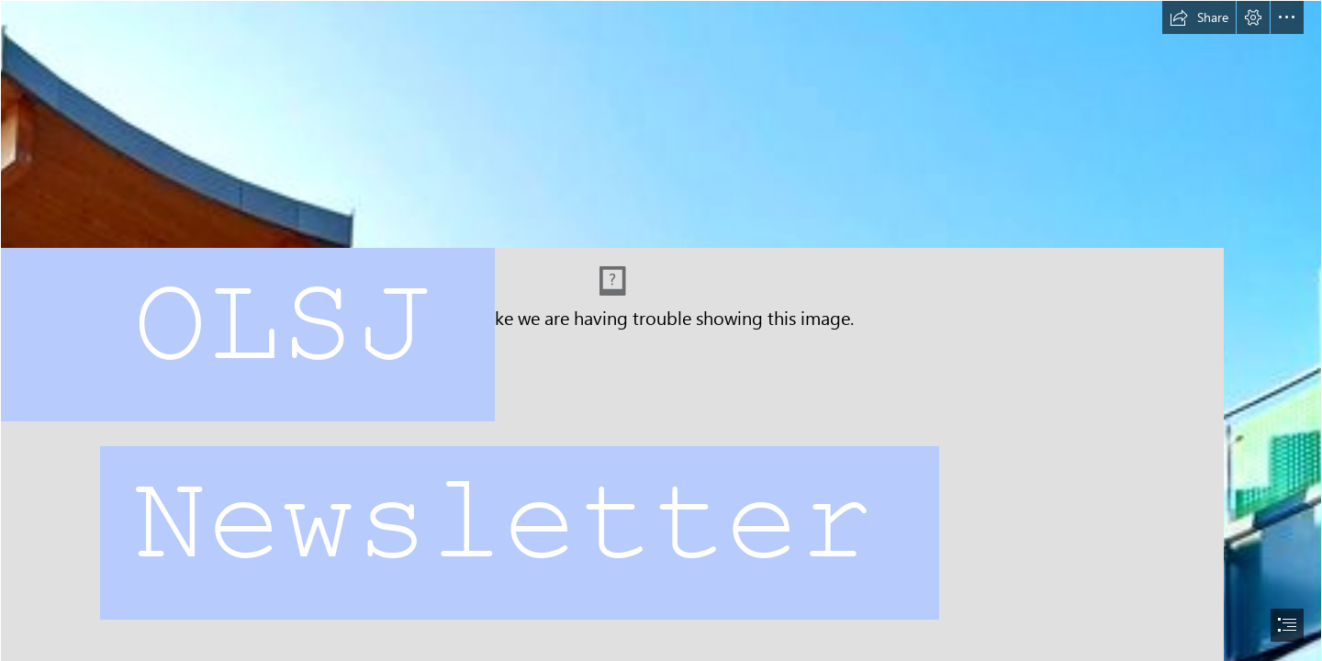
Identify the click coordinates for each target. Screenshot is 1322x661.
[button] (1199, 17)
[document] (661, 330)
